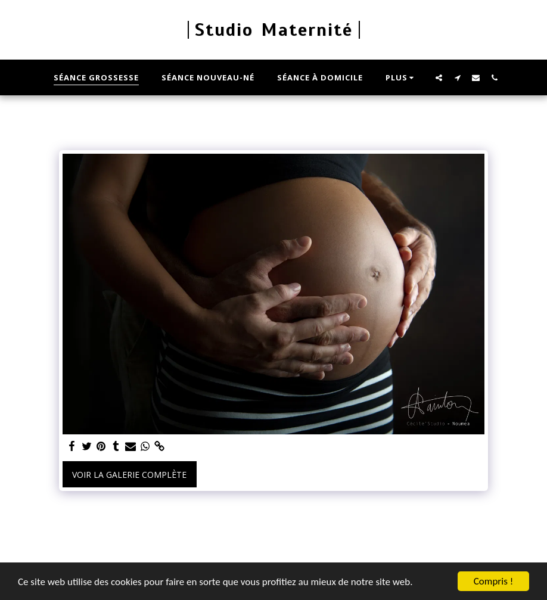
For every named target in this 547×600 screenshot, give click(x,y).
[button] (438, 77)
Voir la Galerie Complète (129, 474)
